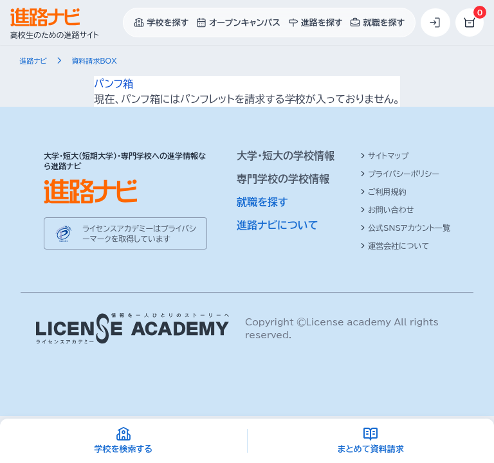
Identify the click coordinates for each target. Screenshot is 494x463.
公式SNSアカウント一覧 (405, 228)
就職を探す (262, 202)
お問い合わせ (387, 209)
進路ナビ (34, 60)
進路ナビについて (277, 225)
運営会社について (394, 246)
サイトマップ (384, 155)
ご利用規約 (383, 191)
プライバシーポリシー (399, 173)
